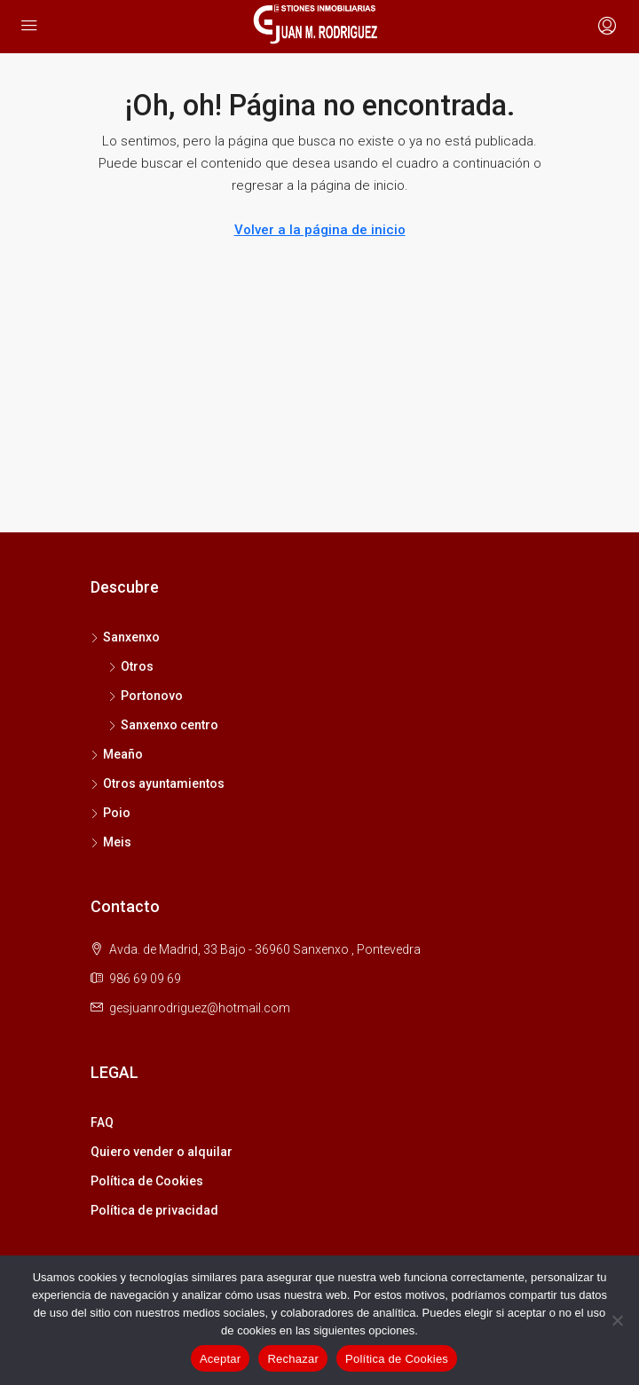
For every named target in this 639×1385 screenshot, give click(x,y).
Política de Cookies (147, 1181)
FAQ (102, 1122)
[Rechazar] (617, 1320)
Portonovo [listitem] (145, 696)
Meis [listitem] (111, 842)
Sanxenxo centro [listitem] (163, 725)
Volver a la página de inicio (320, 230)
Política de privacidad (154, 1210)
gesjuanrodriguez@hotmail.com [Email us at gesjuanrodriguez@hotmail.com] (199, 1008)
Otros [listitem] (131, 666)
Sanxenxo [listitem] (125, 637)
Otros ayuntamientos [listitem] (158, 783)
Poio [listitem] (110, 813)
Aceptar (220, 1358)
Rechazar (293, 1358)
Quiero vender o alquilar (162, 1152)
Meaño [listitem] (117, 754)
